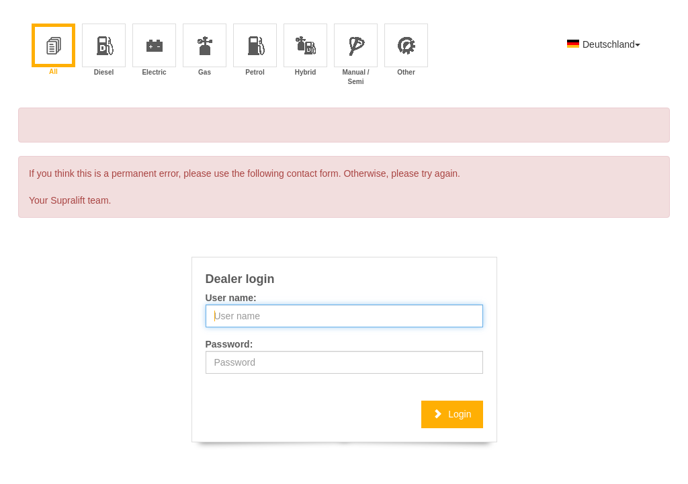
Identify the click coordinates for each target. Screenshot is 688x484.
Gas (205, 50)
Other (407, 50)
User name (230, 297)
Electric (154, 50)
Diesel (104, 50)
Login (452, 414)
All (53, 50)
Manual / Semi (355, 50)
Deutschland (603, 44)
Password (228, 344)
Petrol (255, 50)
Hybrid (306, 50)
